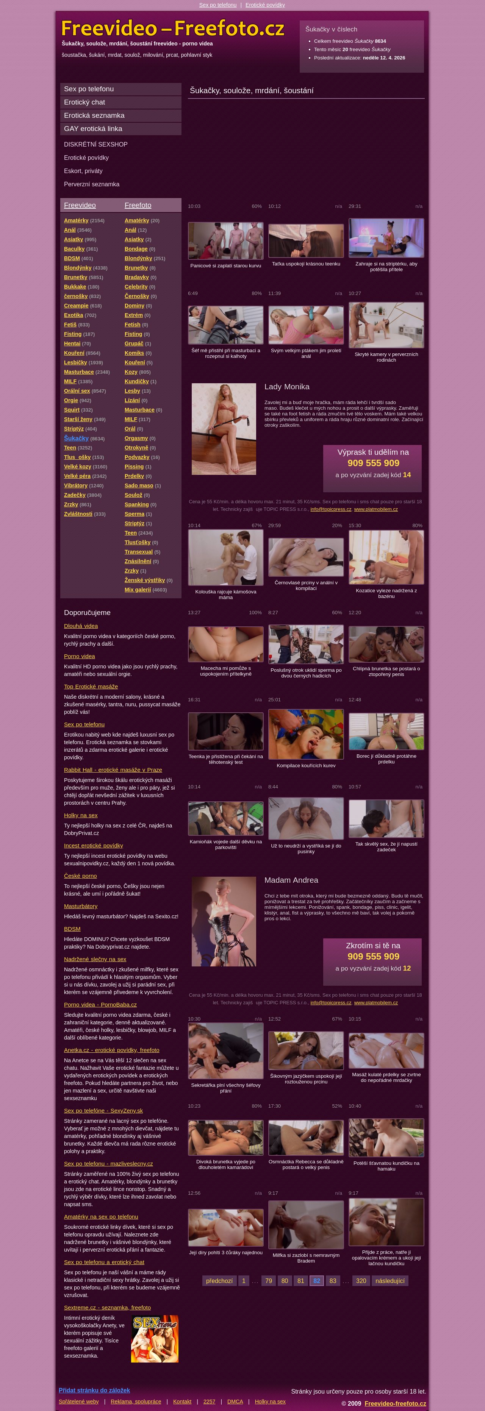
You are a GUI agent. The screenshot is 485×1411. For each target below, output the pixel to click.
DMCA (235, 1402)
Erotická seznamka (94, 115)
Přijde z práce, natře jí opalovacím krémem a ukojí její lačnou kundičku (386, 1257)
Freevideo (80, 205)
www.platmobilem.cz (376, 509)
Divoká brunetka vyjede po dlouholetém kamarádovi (225, 1164)
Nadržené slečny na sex (95, 959)
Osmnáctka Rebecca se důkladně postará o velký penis (306, 1164)
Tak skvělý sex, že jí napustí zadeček (386, 846)
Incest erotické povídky (93, 845)
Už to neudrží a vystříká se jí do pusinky (306, 848)
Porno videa (79, 656)
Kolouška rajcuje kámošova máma (225, 594)
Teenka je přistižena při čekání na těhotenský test (226, 759)
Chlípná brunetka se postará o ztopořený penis (386, 671)
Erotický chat (84, 102)
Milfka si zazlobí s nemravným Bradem (306, 1258)
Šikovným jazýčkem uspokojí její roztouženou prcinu (306, 1079)
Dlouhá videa (81, 626)
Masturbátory (80, 906)
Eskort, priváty (83, 170)
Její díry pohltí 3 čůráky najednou (226, 1252)
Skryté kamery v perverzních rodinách (386, 357)
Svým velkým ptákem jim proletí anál (306, 353)
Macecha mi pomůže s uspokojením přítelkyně (226, 671)
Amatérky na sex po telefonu (101, 1216)
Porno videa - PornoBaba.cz (100, 1004)
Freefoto (138, 205)
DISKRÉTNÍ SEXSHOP (96, 144)
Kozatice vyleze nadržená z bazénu (386, 593)
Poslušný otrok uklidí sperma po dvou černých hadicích (306, 673)
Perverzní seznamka (92, 184)
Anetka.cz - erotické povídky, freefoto (112, 1050)
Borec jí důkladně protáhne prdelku (386, 759)
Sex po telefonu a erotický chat (104, 1262)
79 (268, 1280)
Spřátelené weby (79, 1402)
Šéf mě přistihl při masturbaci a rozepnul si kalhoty (225, 353)
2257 (209, 1402)
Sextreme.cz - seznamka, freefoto (107, 1307)
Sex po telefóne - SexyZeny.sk (103, 1110)
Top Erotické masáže (91, 686)
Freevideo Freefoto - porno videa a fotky (173, 28)
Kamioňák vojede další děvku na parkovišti (226, 844)
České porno (80, 876)
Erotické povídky (265, 5)
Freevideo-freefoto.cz (395, 1403)
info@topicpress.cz (330, 509)
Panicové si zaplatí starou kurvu (226, 265)
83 (333, 1280)
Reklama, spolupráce (136, 1402)
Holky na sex (81, 815)
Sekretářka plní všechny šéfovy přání (225, 1088)
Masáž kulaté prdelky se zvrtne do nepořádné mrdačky (386, 1077)
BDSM (72, 929)
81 (300, 1280)
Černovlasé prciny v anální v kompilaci (306, 585)
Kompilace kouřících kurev (306, 765)
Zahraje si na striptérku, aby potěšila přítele (386, 266)
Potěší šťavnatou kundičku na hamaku (386, 1166)
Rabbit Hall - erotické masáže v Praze (113, 769)
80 (285, 1280)
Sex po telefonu (218, 5)
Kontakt (182, 1402)
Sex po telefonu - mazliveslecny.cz (108, 1163)
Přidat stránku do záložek (94, 1390)
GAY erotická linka (93, 129)
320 (361, 1280)
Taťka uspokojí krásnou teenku (306, 264)
